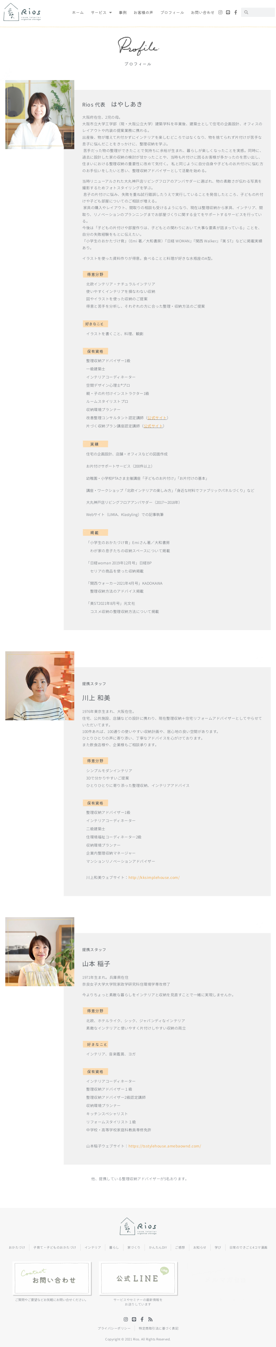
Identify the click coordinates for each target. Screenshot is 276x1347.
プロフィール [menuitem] (172, 12)
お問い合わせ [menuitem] (203, 12)
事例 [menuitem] (123, 12)
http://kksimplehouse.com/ (154, 877)
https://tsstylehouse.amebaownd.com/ (164, 1145)
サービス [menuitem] (101, 12)
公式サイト (157, 417)
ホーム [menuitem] (78, 12)
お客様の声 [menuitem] (143, 12)
